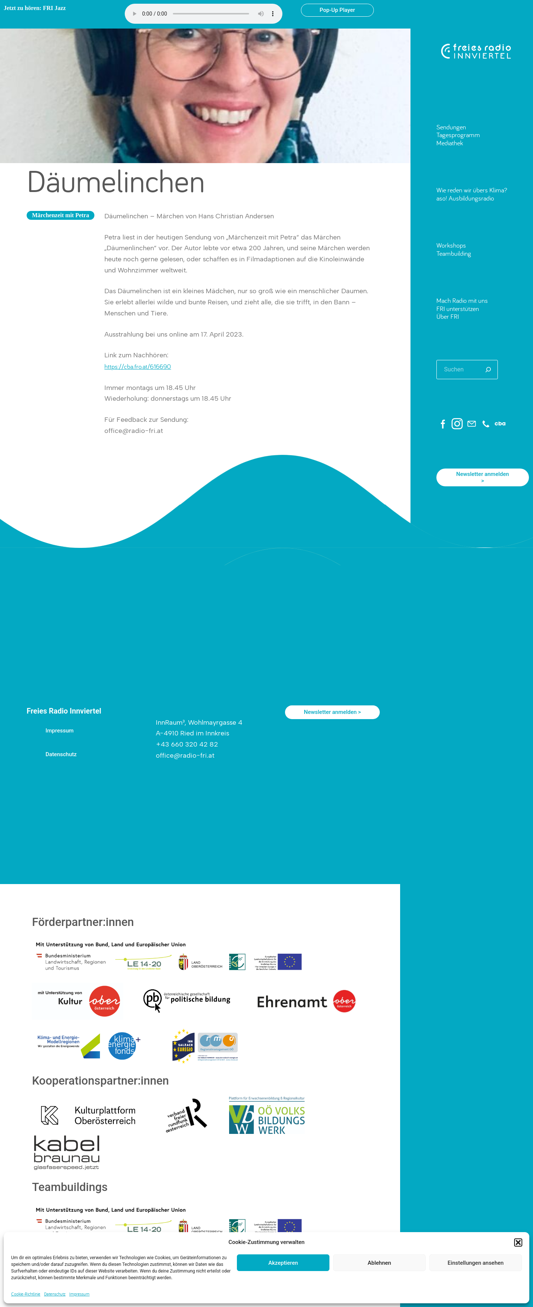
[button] (518, 1242)
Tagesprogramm (458, 134)
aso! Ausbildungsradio (465, 198)
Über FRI (447, 316)
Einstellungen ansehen (475, 1263)
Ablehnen (379, 1263)
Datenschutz (55, 1294)
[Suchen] (488, 369)
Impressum (79, 1294)
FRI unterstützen (457, 308)
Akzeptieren (283, 1263)
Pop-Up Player (337, 10)
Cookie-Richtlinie (25, 1294)
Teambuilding (453, 253)
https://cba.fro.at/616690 (137, 366)
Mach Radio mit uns (462, 300)
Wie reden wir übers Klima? (471, 190)
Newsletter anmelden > (482, 477)
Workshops (451, 245)
